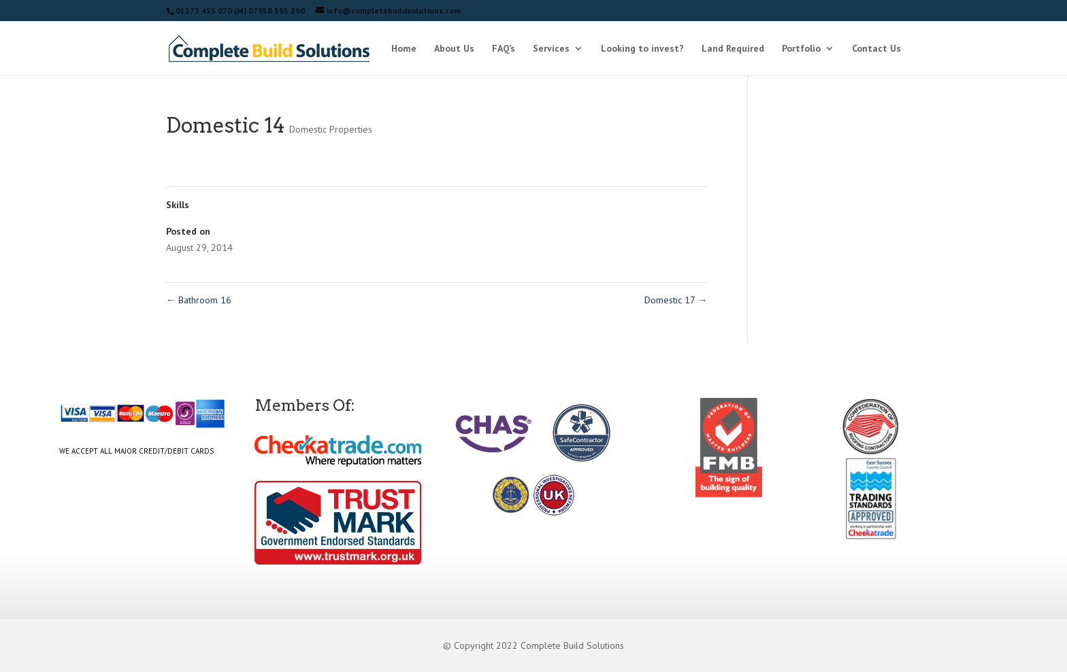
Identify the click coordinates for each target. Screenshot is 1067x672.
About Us (454, 49)
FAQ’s (503, 49)
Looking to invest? (642, 49)
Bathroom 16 (198, 300)
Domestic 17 (675, 300)
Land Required (733, 49)
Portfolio (801, 49)
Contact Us (876, 49)
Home (403, 49)
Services (551, 49)
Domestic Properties (330, 129)
